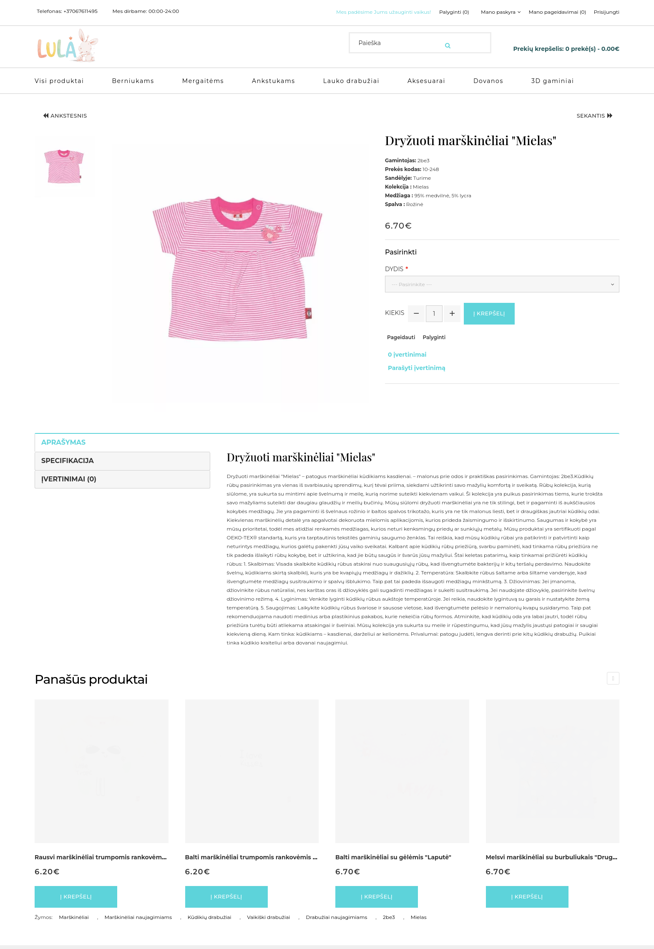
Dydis (394, 269)
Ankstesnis (70, 117)
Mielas (418, 921)
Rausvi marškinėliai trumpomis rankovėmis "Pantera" (116, 857)
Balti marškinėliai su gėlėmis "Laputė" (393, 857)
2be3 (389, 921)
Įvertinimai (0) (68, 479)
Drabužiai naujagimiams (336, 921)
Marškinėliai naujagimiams (138, 921)
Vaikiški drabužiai (268, 921)
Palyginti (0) (446, 12)
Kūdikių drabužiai (209, 921)
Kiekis (394, 314)
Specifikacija (67, 461)
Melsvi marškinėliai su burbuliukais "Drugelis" (556, 857)
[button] (65, 168)
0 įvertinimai (404, 356)
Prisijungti (606, 12)
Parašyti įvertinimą (414, 364)
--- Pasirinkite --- (412, 284)
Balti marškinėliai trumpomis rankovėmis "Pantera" (263, 857)
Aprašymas (63, 442)
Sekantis (590, 117)
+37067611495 (80, 11)
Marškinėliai (74, 921)
